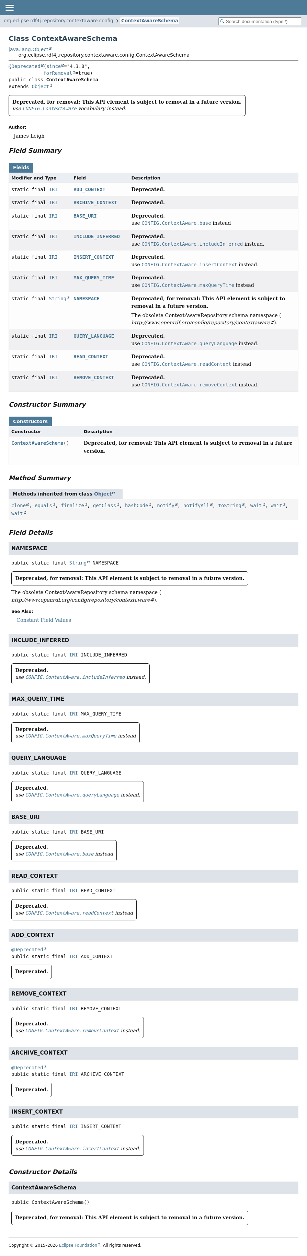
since (53, 66)
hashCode (136, 505)
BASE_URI (84, 216)
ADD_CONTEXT (89, 189)
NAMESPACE (86, 298)
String (58, 298)
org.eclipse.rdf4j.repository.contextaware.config (58, 20)
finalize (72, 505)
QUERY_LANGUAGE (93, 336)
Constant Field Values (43, 620)
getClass (104, 505)
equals (43, 505)
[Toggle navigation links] (9, 7)
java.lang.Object (28, 49)
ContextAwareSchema (149, 20)
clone (18, 505)
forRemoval (57, 73)
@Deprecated (25, 66)
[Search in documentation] (260, 21)
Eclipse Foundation (78, 1245)
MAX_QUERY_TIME (93, 277)
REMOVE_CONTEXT (93, 377)
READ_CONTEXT (90, 356)
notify (165, 505)
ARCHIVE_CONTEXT (95, 202)
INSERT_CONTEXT (93, 257)
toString (229, 505)
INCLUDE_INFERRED (96, 236)
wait (256, 505)
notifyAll (196, 505)
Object (40, 86)
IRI (53, 189)
